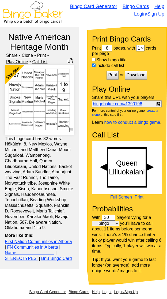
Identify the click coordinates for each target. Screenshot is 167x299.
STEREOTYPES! (21, 258)
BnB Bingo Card (56, 258)
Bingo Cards (136, 6)
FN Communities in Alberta (32, 247)
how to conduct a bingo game (132, 122)
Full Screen (121, 197)
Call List (39, 61)
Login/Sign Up (149, 14)
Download (135, 75)
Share (12, 55)
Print (41, 55)
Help (159, 6)
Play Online (17, 61)
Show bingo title (109, 60)
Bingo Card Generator (93, 6)
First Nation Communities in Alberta (38, 241)
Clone (27, 55)
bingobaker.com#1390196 (117, 104)
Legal (106, 292)
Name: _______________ (29, 253)
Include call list (108, 65)
